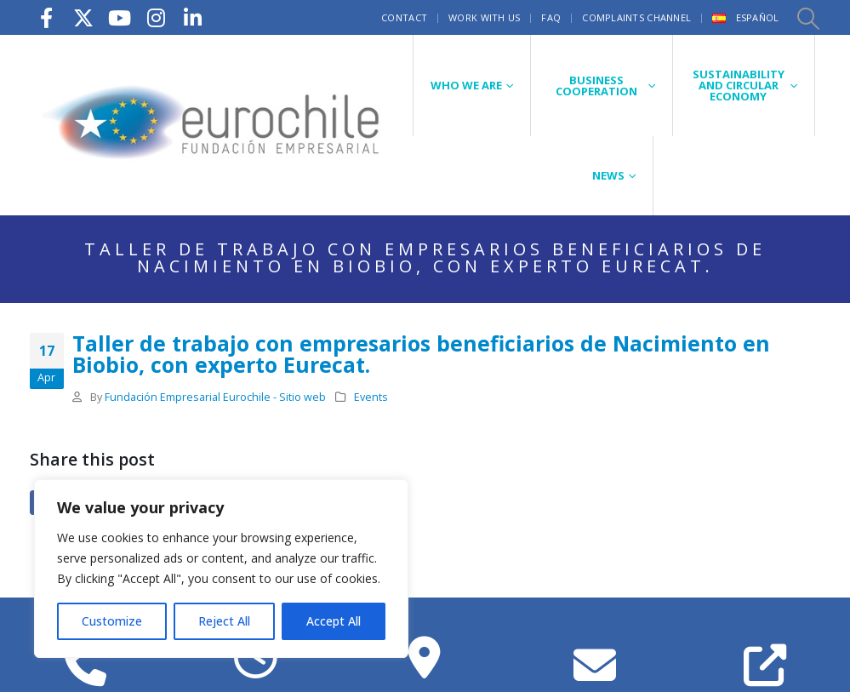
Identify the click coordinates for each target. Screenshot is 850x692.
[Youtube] (120, 17)
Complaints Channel (636, 17)
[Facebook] (47, 17)
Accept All (333, 621)
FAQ (551, 17)
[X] (83, 17)
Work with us (484, 17)
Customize (112, 621)
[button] (807, 18)
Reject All (224, 621)
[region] (221, 568)
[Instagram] (157, 17)
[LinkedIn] (193, 17)
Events (371, 397)
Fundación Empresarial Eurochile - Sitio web (215, 397)
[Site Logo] (213, 125)
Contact (404, 17)
